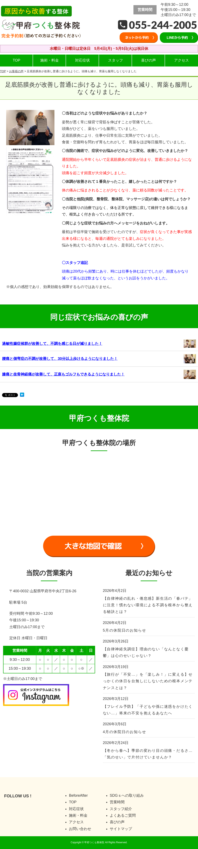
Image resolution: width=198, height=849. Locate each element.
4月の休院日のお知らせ (124, 732)
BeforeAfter (78, 795)
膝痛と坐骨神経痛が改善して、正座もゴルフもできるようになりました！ (63, 374)
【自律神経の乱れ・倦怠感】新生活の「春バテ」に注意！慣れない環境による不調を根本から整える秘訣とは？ (148, 605)
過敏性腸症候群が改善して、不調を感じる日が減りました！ (52, 344)
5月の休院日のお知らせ (124, 630)
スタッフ (115, 60)
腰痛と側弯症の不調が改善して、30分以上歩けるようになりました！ (60, 359)
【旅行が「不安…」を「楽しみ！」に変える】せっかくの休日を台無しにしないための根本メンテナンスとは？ (148, 681)
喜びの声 (148, 60)
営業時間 (117, 802)
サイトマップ (121, 829)
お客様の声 (16, 71)
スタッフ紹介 (121, 809)
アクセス (181, 60)
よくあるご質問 (123, 815)
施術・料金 (49, 60)
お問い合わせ (80, 829)
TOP (16, 60)
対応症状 (82, 60)
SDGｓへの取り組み (127, 795)
